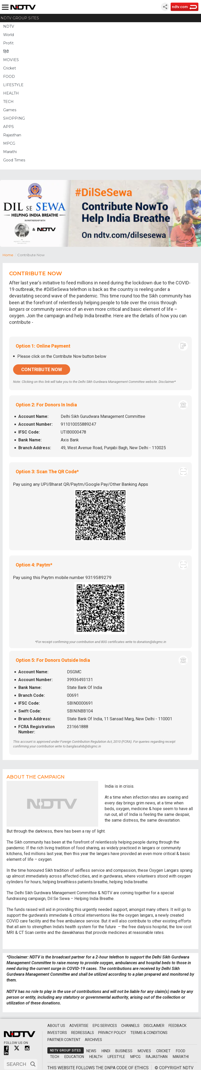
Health (95, 1057)
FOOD (9, 76)
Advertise (78, 1026)
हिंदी (6, 51)
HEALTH (11, 93)
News (91, 1051)
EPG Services (105, 1026)
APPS (8, 126)
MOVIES (11, 59)
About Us (56, 1026)
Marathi (10, 151)
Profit (8, 43)
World (8, 34)
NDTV (8, 26)
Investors (57, 1033)
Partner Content (64, 1040)
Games (9, 110)
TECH (8, 101)
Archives (93, 1040)
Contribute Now (41, 369)
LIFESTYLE (13, 85)
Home (10, 254)
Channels (130, 1026)
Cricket (9, 68)
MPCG (9, 143)
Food (180, 1051)
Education (74, 1057)
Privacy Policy (112, 1033)
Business (123, 1051)
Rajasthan (12, 135)
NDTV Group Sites (20, 18)
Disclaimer (154, 1026)
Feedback (177, 1026)
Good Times (14, 160)
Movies (144, 1051)
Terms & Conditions (149, 1033)
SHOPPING (14, 118)
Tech (54, 1057)
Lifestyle (116, 1057)
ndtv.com (180, 7)
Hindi (106, 1051)
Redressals (82, 1033)
